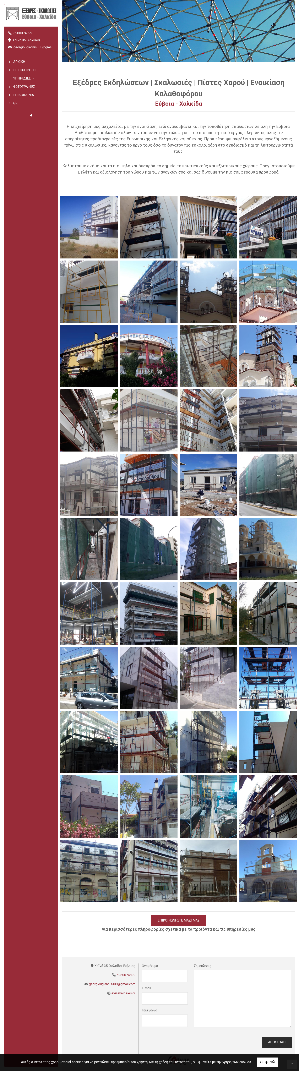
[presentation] (173, 1042)
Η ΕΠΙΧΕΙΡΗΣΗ (24, 70)
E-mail (146, 988)
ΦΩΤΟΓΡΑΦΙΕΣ (24, 87)
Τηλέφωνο (149, 1010)
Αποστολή (277, 1042)
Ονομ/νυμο (150, 966)
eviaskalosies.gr (123, 993)
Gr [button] (15, 103)
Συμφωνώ (267, 1062)
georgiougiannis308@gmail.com (36, 47)
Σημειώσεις (202, 966)
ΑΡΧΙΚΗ (19, 62)
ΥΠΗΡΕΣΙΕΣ (22, 78)
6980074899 (22, 33)
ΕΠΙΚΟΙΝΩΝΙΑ (23, 95)
